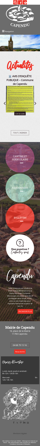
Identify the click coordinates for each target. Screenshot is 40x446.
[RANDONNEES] (20, 188)
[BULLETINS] (20, 217)
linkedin (24, 422)
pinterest (20, 422)
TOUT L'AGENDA (20, 133)
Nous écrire (20, 351)
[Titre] (20, 247)
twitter (17, 422)
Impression (28, 422)
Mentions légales (20, 433)
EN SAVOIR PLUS (25, 311)
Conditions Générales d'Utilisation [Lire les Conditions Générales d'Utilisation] (20, 444)
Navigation (9, 31)
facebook (13, 422)
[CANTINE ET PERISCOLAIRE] (20, 158)
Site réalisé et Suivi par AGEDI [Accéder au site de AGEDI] (11, 441)
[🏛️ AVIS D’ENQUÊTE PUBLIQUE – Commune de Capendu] (20, 99)
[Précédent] (4, 103)
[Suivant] (35, 103)
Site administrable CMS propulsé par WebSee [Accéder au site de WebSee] (22, 442)
